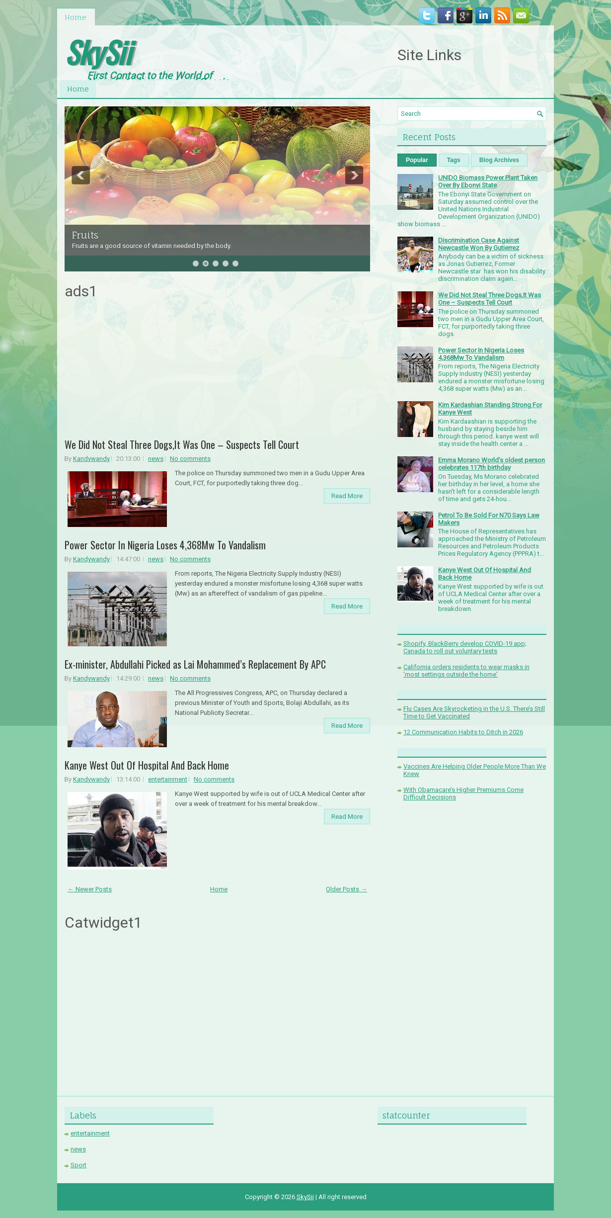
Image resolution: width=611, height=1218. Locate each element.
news (155, 458)
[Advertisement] (217, 372)
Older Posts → (346, 889)
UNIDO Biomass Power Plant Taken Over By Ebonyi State (487, 181)
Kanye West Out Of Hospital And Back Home (147, 765)
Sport (78, 1165)
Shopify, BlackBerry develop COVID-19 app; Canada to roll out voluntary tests (465, 647)
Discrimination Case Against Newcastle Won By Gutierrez (478, 244)
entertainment (167, 779)
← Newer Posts (90, 889)
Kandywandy (91, 458)
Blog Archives (499, 160)
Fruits (85, 235)
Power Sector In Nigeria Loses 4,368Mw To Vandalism (165, 545)
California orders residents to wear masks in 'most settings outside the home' (466, 670)
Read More (347, 496)
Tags (453, 160)
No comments (190, 458)
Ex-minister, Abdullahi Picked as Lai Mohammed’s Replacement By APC (195, 664)
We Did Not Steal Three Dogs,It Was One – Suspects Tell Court (182, 444)
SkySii (98, 51)
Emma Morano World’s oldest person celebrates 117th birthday (491, 463)
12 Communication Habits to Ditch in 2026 (463, 732)
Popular (417, 160)
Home (75, 17)
